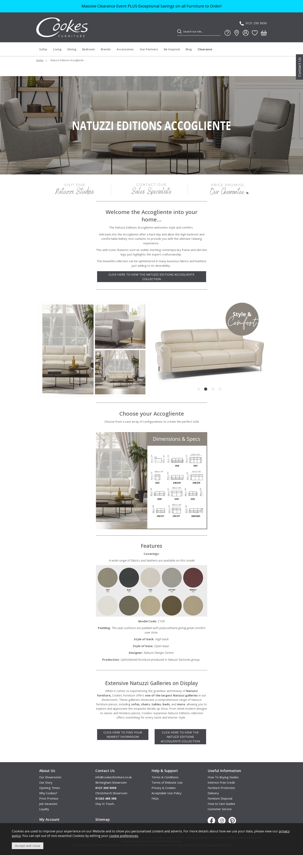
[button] (198, 389)
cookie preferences (123, 835)
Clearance (205, 49)
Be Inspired (172, 49)
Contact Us (299, 67)
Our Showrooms (50, 777)
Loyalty (44, 809)
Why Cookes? (48, 793)
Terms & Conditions (165, 777)
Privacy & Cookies (164, 788)
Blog (189, 49)
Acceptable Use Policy (166, 793)
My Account (49, 819)
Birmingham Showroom (111, 782)
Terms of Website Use (167, 782)
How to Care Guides (221, 804)
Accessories (125, 49)
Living (57, 49)
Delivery (213, 793)
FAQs (155, 798)
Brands (106, 49)
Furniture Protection (221, 788)
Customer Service (220, 809)
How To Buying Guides (223, 777)
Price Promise (48, 798)
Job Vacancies (48, 804)
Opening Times (49, 788)
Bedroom (88, 49)
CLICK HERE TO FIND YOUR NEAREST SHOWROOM (122, 734)
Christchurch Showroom (111, 793)
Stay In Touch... (105, 804)
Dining (71, 49)
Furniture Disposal (220, 798)
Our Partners (149, 49)
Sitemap (102, 819)
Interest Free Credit (221, 782)
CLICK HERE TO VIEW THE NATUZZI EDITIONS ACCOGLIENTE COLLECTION (151, 276)
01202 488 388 (105, 798)
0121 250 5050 (253, 23)
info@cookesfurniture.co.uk (113, 777)
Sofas (43, 49)
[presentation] (161, 348)
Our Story (45, 782)
